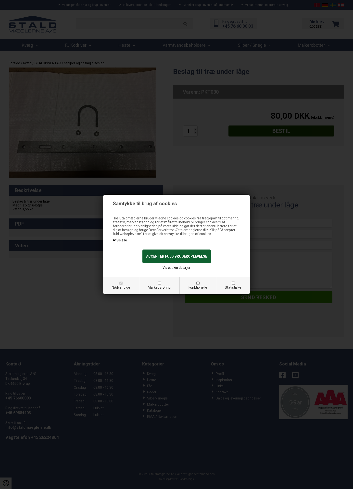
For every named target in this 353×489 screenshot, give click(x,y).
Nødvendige (121, 287)
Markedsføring (159, 287)
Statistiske (233, 287)
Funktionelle (198, 287)
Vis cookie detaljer (176, 268)
